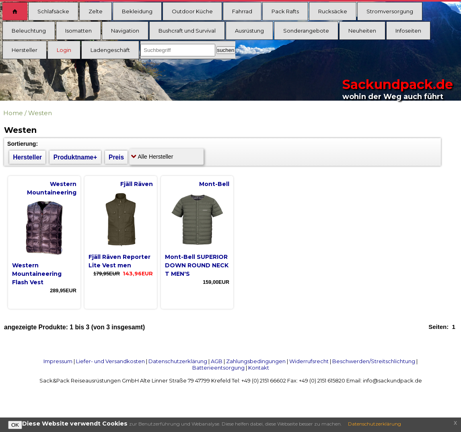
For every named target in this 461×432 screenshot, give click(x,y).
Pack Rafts (285, 11)
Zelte (95, 11)
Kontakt (258, 367)
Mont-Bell (214, 184)
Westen (40, 113)
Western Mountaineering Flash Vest (37, 274)
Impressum (57, 361)
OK (15, 425)
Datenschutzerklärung (177, 361)
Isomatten (78, 30)
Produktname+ (75, 157)
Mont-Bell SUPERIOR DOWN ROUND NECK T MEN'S (196, 265)
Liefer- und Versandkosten (110, 361)
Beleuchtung (29, 30)
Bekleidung (137, 11)
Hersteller (24, 50)
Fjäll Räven (136, 184)
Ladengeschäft (110, 50)
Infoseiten (408, 30)
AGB (216, 361)
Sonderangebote (306, 30)
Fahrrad (242, 11)
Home (13, 113)
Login (64, 50)
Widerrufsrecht (309, 361)
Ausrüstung (249, 30)
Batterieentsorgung (218, 367)
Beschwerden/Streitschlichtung (373, 361)
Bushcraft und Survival (187, 30)
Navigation (125, 30)
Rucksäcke (332, 11)
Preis (116, 157)
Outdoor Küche (192, 11)
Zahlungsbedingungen (256, 361)
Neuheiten (362, 30)
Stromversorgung (389, 11)
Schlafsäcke (53, 11)
